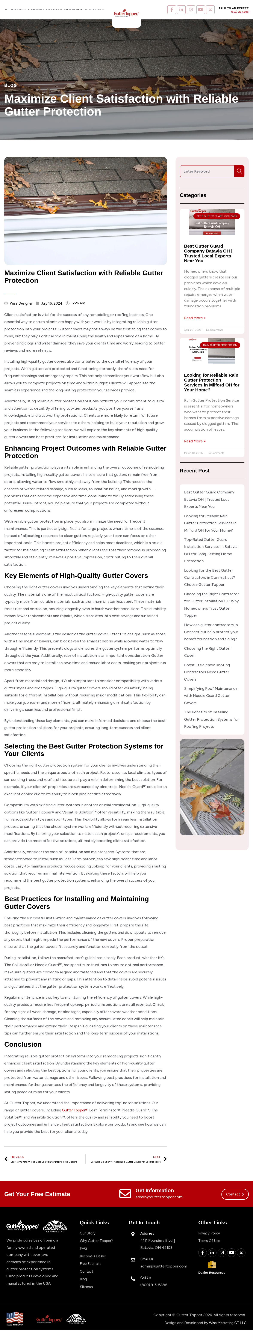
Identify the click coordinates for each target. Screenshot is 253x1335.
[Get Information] (125, 1194)
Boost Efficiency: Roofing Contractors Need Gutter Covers (207, 672)
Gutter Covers (15, 9)
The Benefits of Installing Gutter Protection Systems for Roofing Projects (211, 719)
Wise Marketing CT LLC (226, 1327)
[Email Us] (133, 1261)
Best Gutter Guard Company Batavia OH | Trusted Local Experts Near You (208, 253)
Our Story (96, 9)
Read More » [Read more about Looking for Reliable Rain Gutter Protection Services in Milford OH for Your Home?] (195, 441)
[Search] (241, 171)
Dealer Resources (214, 1276)
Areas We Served (75, 9)
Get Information (155, 1191)
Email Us (147, 1260)
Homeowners (36, 9)
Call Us (146, 1278)
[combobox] (207, 171)
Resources (54, 9)
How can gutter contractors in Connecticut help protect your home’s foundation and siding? (211, 632)
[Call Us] (133, 1279)
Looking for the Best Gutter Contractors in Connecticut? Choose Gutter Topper (209, 577)
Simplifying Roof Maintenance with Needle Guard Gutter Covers (211, 695)
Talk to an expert (234, 8)
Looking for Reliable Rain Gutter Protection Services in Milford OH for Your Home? (211, 382)
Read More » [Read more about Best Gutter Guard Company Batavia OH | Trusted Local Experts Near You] (195, 318)
